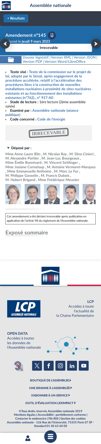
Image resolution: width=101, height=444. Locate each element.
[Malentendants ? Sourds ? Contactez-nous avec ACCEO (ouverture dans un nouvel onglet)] (17, 365)
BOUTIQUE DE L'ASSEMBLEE (49, 380)
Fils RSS (53, 418)
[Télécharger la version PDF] (52, 35)
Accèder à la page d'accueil (6, 5)
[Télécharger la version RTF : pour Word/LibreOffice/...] (65, 62)
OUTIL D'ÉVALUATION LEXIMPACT (49, 403)
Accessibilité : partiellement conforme (62, 414)
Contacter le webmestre (30, 418)
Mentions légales (25, 414)
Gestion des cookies (73, 418)
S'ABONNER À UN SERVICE (49, 395)
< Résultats (16, 18)
